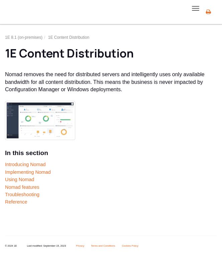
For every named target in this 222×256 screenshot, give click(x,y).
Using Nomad (19, 179)
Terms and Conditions (103, 245)
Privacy (80, 245)
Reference (16, 202)
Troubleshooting (22, 194)
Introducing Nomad (25, 164)
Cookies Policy (130, 245)
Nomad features (22, 187)
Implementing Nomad (28, 172)
